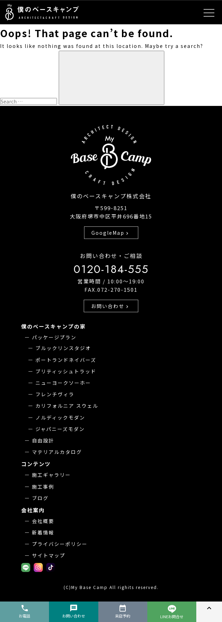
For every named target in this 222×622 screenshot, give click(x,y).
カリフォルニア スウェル (66, 405)
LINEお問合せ (171, 612)
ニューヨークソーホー (63, 382)
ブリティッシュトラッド (65, 371)
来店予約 (122, 611)
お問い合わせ (110, 305)
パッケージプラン (54, 337)
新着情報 (43, 532)
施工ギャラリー (51, 474)
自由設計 (43, 440)
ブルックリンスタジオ (63, 348)
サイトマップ (48, 555)
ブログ (40, 498)
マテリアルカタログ (57, 451)
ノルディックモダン (60, 417)
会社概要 (43, 520)
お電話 (24, 611)
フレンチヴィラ (54, 394)
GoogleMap (110, 232)
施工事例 (43, 486)
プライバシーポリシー (60, 543)
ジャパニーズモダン (60, 428)
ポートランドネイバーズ (65, 359)
